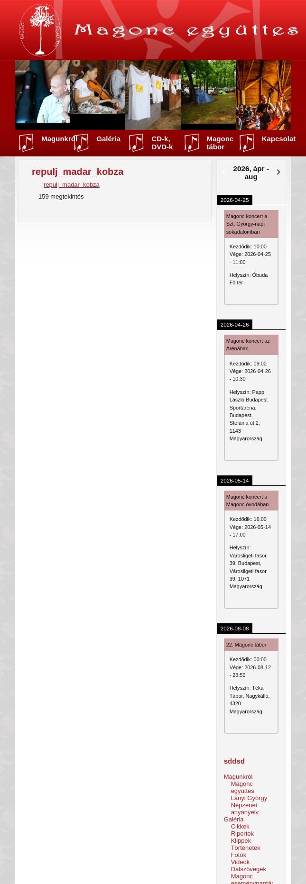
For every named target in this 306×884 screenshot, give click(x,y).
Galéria (108, 139)
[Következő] (279, 172)
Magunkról (59, 139)
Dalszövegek (248, 869)
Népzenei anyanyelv (245, 809)
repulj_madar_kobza (72, 184)
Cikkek (240, 826)
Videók (240, 862)
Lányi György (249, 798)
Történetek (245, 847)
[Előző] (224, 172)
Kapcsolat (279, 139)
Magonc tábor (220, 143)
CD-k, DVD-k (162, 143)
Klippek (241, 840)
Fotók (239, 854)
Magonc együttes (242, 787)
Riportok (242, 833)
